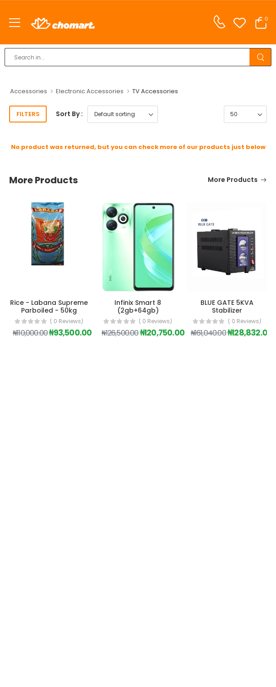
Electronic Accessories (90, 91)
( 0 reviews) (66, 321)
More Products (233, 180)
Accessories (28, 91)
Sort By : (69, 113)
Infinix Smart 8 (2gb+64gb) (137, 306)
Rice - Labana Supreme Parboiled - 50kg (49, 306)
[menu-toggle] (14, 22)
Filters (28, 114)
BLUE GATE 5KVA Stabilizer (227, 306)
